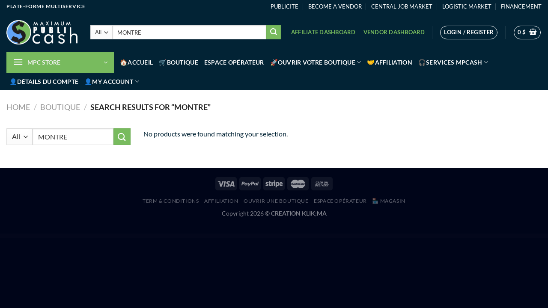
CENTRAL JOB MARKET (401, 6)
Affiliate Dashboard (323, 32)
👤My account (111, 81)
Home (18, 107)
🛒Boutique (178, 62)
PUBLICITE (284, 6)
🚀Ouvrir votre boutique (315, 62)
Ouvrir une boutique (276, 201)
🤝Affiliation (389, 62)
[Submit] (273, 32)
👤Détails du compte (43, 81)
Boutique (60, 107)
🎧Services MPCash (453, 62)
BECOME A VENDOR (335, 6)
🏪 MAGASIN (388, 201)
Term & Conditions (171, 201)
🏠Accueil (136, 62)
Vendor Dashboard (394, 32)
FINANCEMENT (521, 6)
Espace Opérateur (234, 62)
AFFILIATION (221, 201)
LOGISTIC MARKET (466, 6)
